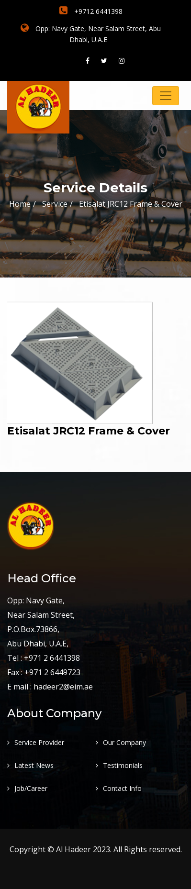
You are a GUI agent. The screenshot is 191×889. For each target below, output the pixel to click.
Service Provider (39, 742)
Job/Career (30, 788)
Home (20, 204)
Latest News (34, 765)
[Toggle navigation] (165, 95)
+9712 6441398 (91, 11)
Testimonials (123, 765)
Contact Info (122, 788)
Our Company (124, 742)
